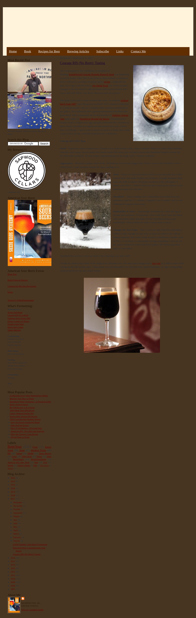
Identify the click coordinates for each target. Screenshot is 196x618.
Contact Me (138, 51)
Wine (49, 456)
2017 (13, 499)
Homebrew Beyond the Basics (94, 118)
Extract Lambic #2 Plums (18, 321)
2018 (13, 495)
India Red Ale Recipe (20, 425)
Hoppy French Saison (19, 404)
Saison (19, 453)
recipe (107, 81)
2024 (13, 478)
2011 (13, 575)
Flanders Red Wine (16, 324)
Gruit (45, 462)
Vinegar (10, 468)
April (15, 530)
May (15, 527)
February (17, 537)
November (18, 506)
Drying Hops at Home (20, 437)
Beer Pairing (44, 465)
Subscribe (102, 51)
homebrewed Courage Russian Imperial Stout (91, 74)
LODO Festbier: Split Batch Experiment (30, 544)
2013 (13, 568)
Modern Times (38, 450)
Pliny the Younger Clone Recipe (24, 434)
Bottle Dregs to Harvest (18, 280)
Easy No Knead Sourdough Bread (25, 422)
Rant (36, 462)
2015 (13, 561)
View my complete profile (32, 610)
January (17, 541)
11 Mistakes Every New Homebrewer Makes (29, 395)
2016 (13, 558)
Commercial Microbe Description (22, 286)
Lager (14, 456)
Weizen (10, 465)
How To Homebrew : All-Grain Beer (26, 428)
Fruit (35, 447)
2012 (13, 572)
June (15, 523)
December (18, 502)
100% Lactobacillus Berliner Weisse (25, 419)
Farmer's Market (24, 465)
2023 (13, 481)
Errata (10, 292)
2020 (13, 488)
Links (119, 51)
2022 (13, 485)
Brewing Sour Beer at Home (22, 398)
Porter (39, 456)
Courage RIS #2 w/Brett (18, 315)
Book (27, 51)
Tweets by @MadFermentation (21, 300)
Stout (22, 450)
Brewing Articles (78, 51)
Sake (35, 465)
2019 (13, 492)
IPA (9, 453)
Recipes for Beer (49, 51)
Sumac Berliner (14, 330)
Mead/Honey (18, 459)
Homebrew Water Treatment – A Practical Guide (30, 401)
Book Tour (12, 274)
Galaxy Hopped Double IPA (22, 413)
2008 (13, 586)
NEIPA (31, 453)
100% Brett (27, 456)
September (18, 513)
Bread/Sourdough (38, 459)
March (16, 534)
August (16, 516)
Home (13, 51)
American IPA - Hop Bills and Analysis (27, 431)
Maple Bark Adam (15, 327)
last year (156, 263)
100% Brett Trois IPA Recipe (22, 410)
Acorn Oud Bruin (15, 312)
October (17, 509)
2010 (13, 579)
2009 (13, 582)
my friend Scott (100, 85)
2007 (13, 589)
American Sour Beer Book (18, 462)
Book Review (45, 453)
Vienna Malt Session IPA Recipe (23, 416)
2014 (13, 565)
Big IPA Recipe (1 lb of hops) (22, 407)
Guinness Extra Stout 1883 (19, 318)
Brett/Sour (15, 447)
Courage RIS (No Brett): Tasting (26, 554)
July (15, 520)
